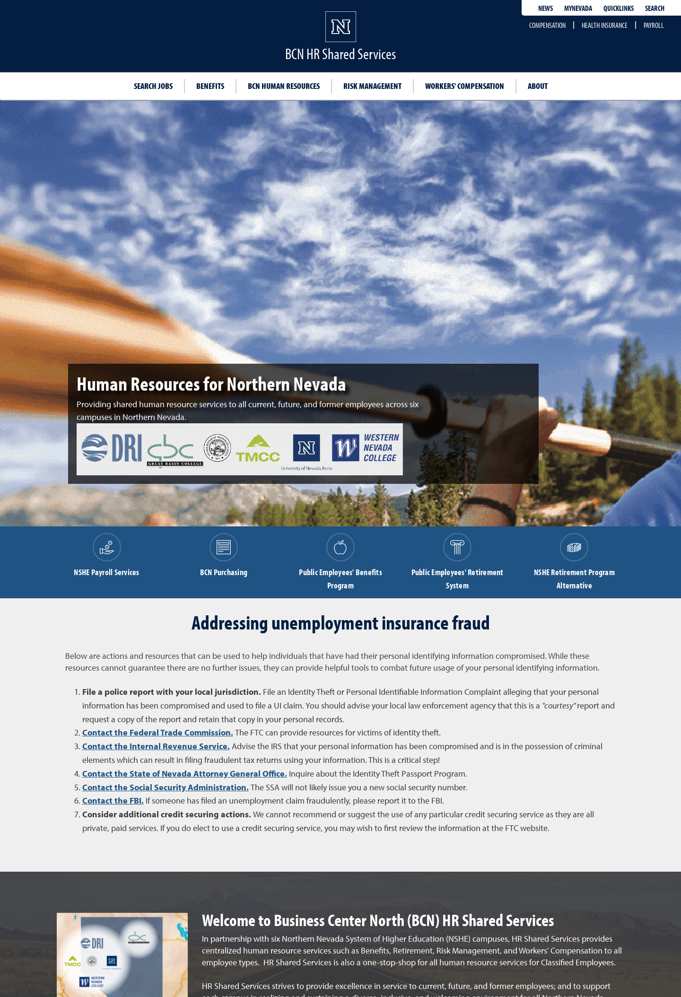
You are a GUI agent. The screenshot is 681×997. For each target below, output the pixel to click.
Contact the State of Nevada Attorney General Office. (184, 773)
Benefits (210, 85)
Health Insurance (605, 25)
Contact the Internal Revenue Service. (156, 746)
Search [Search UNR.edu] (654, 8)
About (538, 85)
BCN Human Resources (284, 85)
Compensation (547, 25)
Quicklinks (618, 8)
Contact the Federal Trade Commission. (157, 732)
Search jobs (153, 85)
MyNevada (578, 8)
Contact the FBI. (113, 800)
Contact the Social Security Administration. (165, 787)
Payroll (654, 25)
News (545, 8)
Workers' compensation (464, 85)
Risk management (372, 85)
